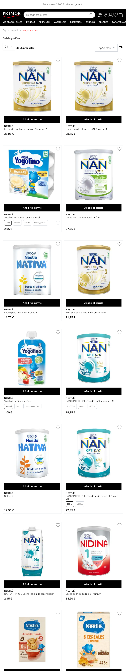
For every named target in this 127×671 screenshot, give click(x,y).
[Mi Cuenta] (110, 15)
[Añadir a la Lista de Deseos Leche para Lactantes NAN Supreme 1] (119, 60)
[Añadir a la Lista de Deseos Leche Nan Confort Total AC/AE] (119, 149)
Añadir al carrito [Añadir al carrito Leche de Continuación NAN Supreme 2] (32, 119)
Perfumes (44, 22)
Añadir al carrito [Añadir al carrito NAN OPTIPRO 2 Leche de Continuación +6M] (93, 391)
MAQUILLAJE (60, 22)
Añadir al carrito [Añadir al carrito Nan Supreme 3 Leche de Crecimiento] (93, 302)
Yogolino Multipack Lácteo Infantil (22, 217)
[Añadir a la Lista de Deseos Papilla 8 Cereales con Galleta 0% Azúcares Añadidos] (58, 614)
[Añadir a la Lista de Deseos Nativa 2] (58, 427)
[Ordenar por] (106, 48)
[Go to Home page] (12, 14)
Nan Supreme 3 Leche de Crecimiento (86, 312)
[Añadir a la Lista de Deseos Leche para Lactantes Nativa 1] (58, 244)
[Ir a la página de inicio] (4, 30)
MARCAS (30, 22)
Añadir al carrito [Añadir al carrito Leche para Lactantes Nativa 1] (32, 302)
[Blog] (100, 15)
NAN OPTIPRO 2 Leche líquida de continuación (29, 593)
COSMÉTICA (76, 22)
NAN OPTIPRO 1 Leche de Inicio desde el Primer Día (91, 497)
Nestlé (14, 30)
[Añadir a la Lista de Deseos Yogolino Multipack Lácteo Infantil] (58, 149)
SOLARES (103, 22)
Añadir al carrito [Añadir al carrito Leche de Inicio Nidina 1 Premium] (93, 584)
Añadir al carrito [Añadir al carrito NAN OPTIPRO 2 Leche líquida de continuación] (32, 584)
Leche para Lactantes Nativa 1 (20, 312)
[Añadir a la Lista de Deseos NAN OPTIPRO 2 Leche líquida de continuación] (58, 525)
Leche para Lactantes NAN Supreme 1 (86, 129)
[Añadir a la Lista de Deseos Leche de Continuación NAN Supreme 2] (58, 60)
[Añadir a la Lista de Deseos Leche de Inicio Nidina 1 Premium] (119, 525)
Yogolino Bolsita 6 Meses (17, 401)
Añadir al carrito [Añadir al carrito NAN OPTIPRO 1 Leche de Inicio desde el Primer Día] (93, 486)
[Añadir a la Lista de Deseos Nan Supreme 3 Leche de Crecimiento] (119, 244)
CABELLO (90, 22)
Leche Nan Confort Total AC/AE (83, 217)
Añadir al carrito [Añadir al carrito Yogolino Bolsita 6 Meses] (32, 391)
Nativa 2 (8, 496)
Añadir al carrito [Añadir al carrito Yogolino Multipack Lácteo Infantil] (32, 207)
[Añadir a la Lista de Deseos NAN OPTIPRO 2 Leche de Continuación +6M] (119, 332)
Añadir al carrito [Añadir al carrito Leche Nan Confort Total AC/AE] (93, 207)
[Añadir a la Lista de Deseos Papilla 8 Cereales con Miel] (119, 614)
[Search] (91, 14)
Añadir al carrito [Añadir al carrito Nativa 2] (32, 486)
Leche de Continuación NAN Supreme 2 (25, 129)
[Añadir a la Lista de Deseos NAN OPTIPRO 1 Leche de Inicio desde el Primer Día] (119, 427)
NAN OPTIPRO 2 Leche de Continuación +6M (90, 401)
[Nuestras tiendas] (105, 15)
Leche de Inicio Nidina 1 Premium (83, 593)
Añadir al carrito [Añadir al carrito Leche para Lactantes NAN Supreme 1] (93, 119)
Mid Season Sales (12, 22)
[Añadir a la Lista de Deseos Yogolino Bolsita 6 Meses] (58, 332)
